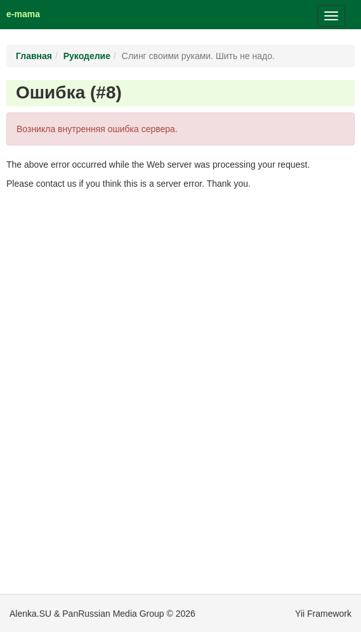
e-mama (23, 14)
